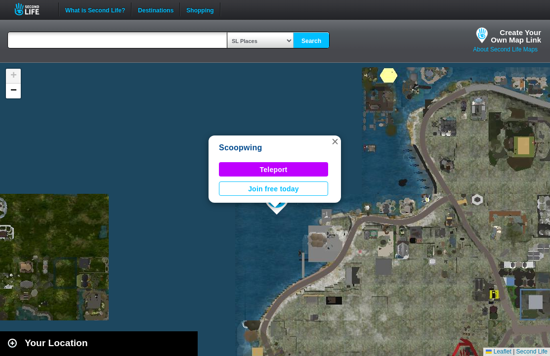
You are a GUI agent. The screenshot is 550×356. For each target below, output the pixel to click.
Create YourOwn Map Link (516, 36)
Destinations (155, 9)
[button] (335, 141)
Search (311, 41)
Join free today (273, 189)
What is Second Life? (95, 9)
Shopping (199, 9)
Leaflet (498, 351)
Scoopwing (240, 147)
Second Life (32, 9)
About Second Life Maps (505, 49)
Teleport (274, 170)
